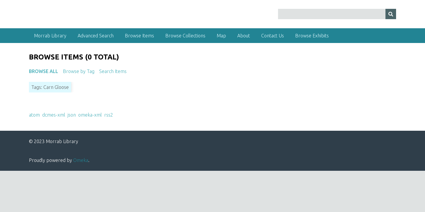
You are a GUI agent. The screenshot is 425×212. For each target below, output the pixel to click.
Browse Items (139, 35)
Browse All (43, 71)
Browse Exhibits (312, 35)
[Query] (337, 14)
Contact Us (272, 35)
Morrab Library (50, 35)
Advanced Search (96, 35)
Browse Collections (185, 35)
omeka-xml (90, 114)
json (72, 114)
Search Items (113, 71)
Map (221, 35)
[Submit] (390, 14)
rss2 (108, 114)
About (243, 35)
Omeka (80, 160)
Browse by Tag (78, 71)
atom (34, 114)
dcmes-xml (53, 114)
